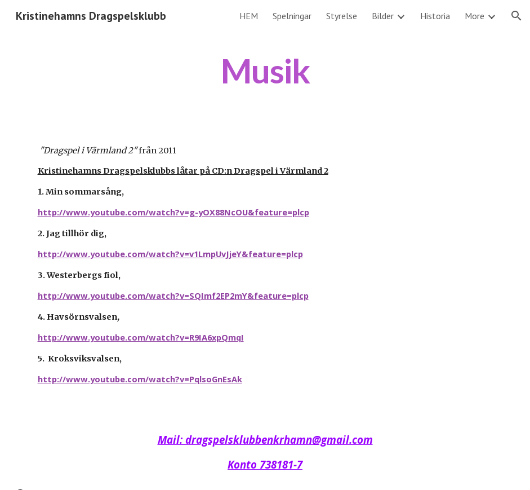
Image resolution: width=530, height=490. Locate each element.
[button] (516, 15)
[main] (265, 70)
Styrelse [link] (341, 15)
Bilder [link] (383, 15)
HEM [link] (248, 15)
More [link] (474, 15)
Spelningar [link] (292, 15)
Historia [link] (435, 15)
